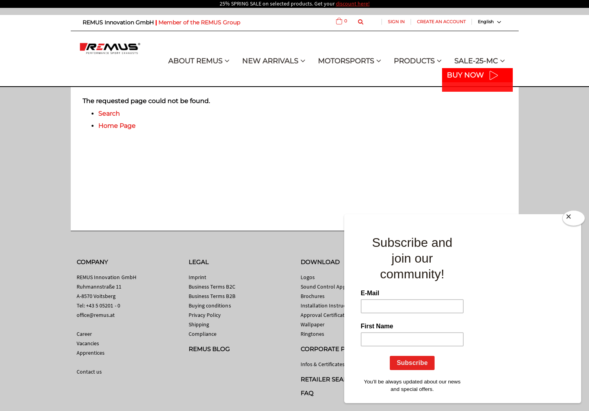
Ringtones (313, 333)
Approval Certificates (325, 314)
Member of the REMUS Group (199, 22)
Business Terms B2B (212, 296)
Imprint (197, 277)
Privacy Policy (205, 314)
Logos (308, 277)
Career (84, 333)
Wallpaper (313, 324)
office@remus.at (96, 314)
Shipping (199, 324)
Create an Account (441, 21)
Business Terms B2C (212, 286)
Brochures (313, 296)
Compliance (203, 333)
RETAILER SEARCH (329, 379)
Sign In (396, 21)
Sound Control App (323, 286)
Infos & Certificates (323, 364)
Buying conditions (210, 305)
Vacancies (88, 343)
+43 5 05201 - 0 (103, 305)
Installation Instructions (329, 305)
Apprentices (91, 352)
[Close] (573, 220)
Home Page (117, 126)
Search (109, 113)
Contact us (89, 371)
